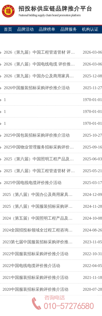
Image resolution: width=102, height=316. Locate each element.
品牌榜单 (47, 29)
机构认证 (90, 29)
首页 (8, 29)
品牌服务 (68, 29)
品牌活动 (25, 29)
